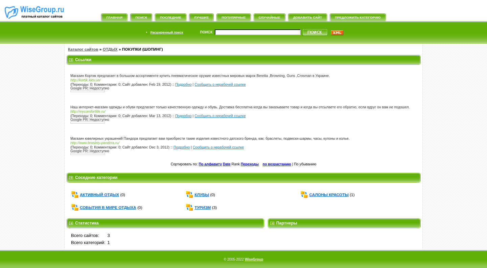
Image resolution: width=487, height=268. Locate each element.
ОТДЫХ (110, 49)
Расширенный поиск (166, 32)
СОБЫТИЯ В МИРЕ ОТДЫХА (108, 207)
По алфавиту (210, 164)
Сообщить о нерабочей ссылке (220, 84)
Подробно (183, 84)
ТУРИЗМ (202, 207)
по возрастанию (277, 164)
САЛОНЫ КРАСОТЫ (328, 194)
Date (227, 164)
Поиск (141, 17)
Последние (170, 17)
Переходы (250, 164)
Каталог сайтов (83, 49)
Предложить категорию (357, 17)
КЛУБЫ (201, 194)
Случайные (269, 17)
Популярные (234, 17)
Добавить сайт (307, 17)
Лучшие (201, 17)
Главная (114, 17)
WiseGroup (254, 259)
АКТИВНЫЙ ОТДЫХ (99, 194)
